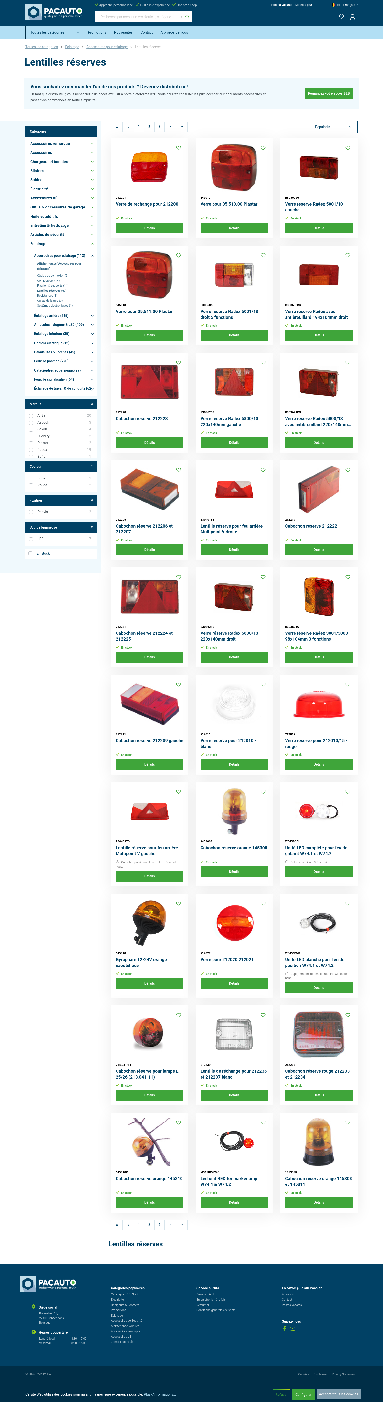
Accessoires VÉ (121, 1336)
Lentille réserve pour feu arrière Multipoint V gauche (147, 850)
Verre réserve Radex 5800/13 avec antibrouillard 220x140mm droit (316, 421)
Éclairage (117, 1315)
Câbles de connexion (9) (53, 275)
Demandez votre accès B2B (329, 93)
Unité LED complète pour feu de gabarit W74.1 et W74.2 (316, 850)
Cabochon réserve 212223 (142, 418)
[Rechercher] (187, 16)
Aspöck (64, 422)
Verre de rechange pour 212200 (147, 204)
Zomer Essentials (122, 1342)
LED (64, 539)
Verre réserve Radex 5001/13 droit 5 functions (229, 314)
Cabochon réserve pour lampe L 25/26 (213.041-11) (147, 1074)
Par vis (64, 512)
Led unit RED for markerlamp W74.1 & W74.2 (229, 1181)
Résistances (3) (47, 295)
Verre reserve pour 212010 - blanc (228, 743)
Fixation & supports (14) (52, 285)
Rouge (64, 485)
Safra (64, 457)
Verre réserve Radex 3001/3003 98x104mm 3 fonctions (316, 636)
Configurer (303, 1395)
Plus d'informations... (160, 1394)
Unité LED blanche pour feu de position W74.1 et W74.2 (314, 962)
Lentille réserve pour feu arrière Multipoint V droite (232, 528)
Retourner (202, 1305)
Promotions (118, 1310)
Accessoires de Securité (126, 1320)
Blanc (64, 478)
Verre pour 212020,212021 (227, 959)
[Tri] (333, 127)
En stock (43, 553)
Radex (64, 450)
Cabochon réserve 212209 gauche (149, 740)
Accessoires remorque (125, 1331)
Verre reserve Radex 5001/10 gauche (314, 206)
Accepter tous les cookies (338, 1394)
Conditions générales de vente (215, 1310)
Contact (287, 1299)
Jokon (64, 429)
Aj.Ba (64, 416)
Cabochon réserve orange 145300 (234, 847)
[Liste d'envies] (340, 15)
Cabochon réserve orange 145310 (149, 1178)
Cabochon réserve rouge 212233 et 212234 (317, 1074)
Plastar (64, 443)
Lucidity (64, 436)
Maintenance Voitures (125, 1326)
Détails (149, 228)
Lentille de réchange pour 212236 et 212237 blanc (234, 1074)
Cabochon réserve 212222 (311, 526)
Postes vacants (281, 5)
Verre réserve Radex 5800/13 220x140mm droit (229, 636)
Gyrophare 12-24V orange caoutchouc (141, 962)
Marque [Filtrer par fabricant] (61, 404)
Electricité (117, 1299)
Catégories (61, 131)
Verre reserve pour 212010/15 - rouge (316, 743)
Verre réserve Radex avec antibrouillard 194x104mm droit (316, 314)
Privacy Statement (344, 1374)
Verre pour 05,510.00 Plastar (229, 204)
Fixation (61, 500)
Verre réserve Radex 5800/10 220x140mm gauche (229, 421)
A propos (288, 1294)
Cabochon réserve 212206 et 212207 (144, 528)
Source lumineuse (61, 527)
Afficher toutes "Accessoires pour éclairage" (59, 266)
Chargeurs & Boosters (125, 1305)
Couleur (61, 467)
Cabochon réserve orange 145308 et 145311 (318, 1181)
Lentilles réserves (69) (52, 290)
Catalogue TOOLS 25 (124, 1294)
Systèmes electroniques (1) (55, 305)
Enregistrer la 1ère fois (211, 1299)
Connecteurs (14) (48, 280)
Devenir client (205, 1294)
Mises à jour (303, 5)
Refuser (281, 1395)
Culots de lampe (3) (50, 300)
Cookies (303, 1374)
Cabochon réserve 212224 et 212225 (144, 636)
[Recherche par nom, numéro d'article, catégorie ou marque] (138, 16)
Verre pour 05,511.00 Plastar (144, 311)
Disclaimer (320, 1374)
